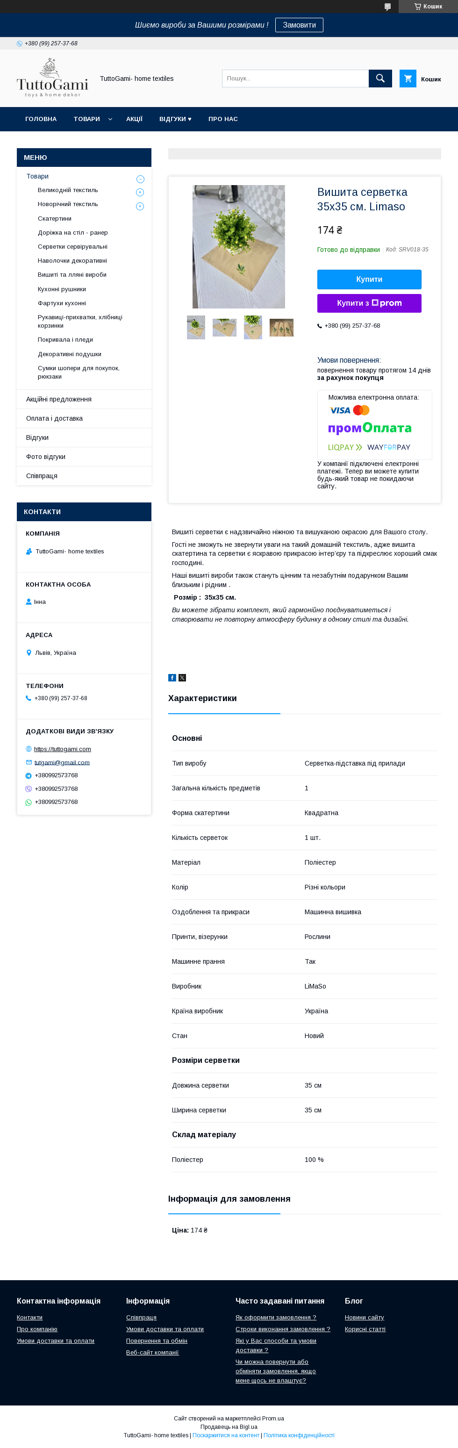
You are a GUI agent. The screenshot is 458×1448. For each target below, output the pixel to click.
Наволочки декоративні (72, 260)
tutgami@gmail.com (62, 762)
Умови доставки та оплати (55, 1340)
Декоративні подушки (69, 354)
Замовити (299, 25)
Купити (370, 279)
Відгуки (37, 437)
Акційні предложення (59, 399)
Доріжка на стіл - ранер (73, 232)
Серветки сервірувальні (72, 246)
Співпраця (41, 476)
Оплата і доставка (54, 418)
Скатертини (55, 218)
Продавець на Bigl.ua (229, 1427)
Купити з (369, 303)
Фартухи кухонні (62, 303)
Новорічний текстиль (68, 204)
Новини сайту (364, 1317)
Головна (41, 118)
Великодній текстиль (68, 190)
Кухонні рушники (62, 289)
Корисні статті (365, 1329)
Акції (134, 118)
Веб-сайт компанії (152, 1352)
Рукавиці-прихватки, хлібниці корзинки (80, 321)
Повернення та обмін (156, 1340)
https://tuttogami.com (62, 749)
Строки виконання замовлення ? (283, 1329)
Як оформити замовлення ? (276, 1317)
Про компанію (37, 1329)
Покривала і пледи (65, 339)
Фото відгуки (45, 456)
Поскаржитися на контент (226, 1435)
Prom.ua (273, 1418)
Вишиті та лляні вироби (72, 274)
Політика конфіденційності (299, 1435)
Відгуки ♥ (175, 118)
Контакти (30, 1317)
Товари (86, 118)
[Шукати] (380, 78)
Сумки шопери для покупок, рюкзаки (79, 372)
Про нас (223, 118)
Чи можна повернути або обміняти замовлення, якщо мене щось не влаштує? (276, 1371)
